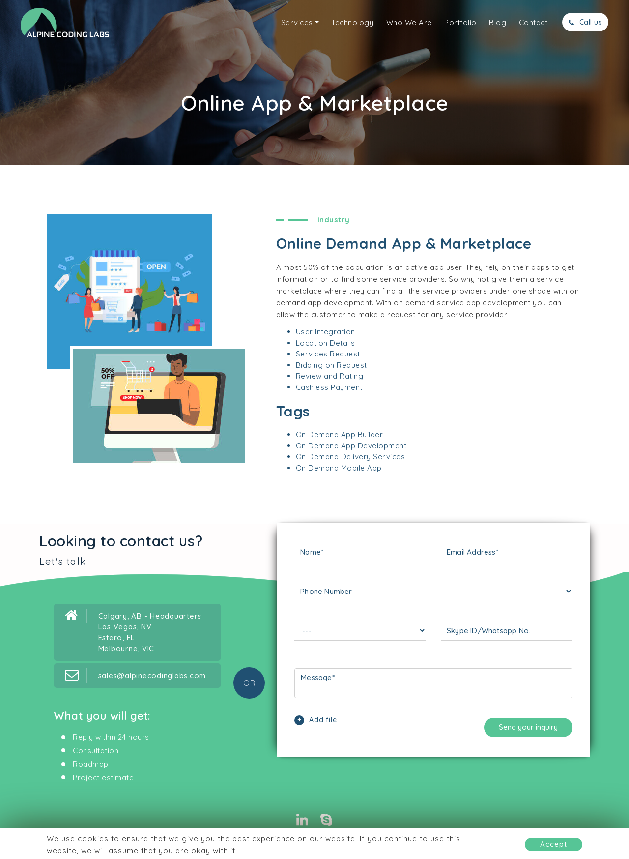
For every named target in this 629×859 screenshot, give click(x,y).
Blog (497, 22)
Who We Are (409, 22)
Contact (533, 22)
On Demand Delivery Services (350, 456)
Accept (553, 844)
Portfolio (460, 22)
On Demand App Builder (339, 434)
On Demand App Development (351, 445)
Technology (352, 22)
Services (297, 22)
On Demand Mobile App (339, 468)
